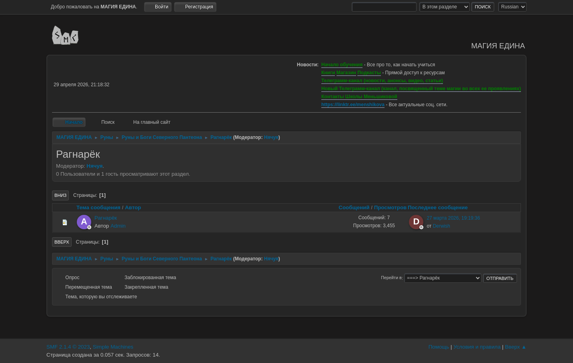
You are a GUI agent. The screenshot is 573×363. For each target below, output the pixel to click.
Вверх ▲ (516, 347)
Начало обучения (342, 64)
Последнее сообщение (441, 207)
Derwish (441, 226)
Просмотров (390, 207)
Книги (328, 72)
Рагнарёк (105, 218)
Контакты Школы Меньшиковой (359, 96)
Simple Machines (113, 347)
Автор (133, 207)
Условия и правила (477, 347)
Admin (118, 226)
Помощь (439, 347)
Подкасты (369, 72)
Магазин (346, 72)
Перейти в (391, 278)
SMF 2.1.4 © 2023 (68, 347)
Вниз (60, 195)
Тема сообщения (98, 207)
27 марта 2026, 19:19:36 (453, 218)
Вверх (61, 242)
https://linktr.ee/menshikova (353, 104)
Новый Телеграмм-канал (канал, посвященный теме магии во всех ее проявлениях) (421, 88)
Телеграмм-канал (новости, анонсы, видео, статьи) (382, 80)
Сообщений (354, 207)
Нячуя (271, 137)
